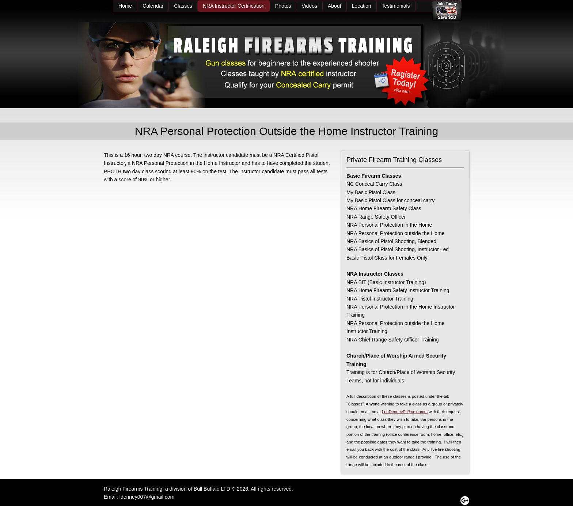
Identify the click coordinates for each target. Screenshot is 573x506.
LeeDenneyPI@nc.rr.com (405, 411)
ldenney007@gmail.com (146, 497)
